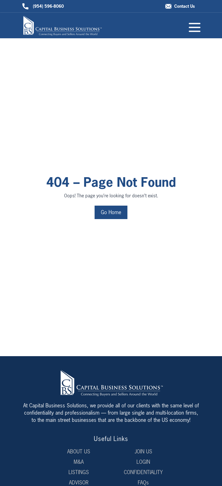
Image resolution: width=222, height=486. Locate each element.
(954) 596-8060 (43, 6)
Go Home (111, 212)
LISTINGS (78, 472)
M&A (79, 462)
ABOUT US (78, 451)
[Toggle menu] (194, 27)
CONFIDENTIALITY (143, 472)
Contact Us (180, 6)
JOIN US (143, 451)
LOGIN (143, 462)
